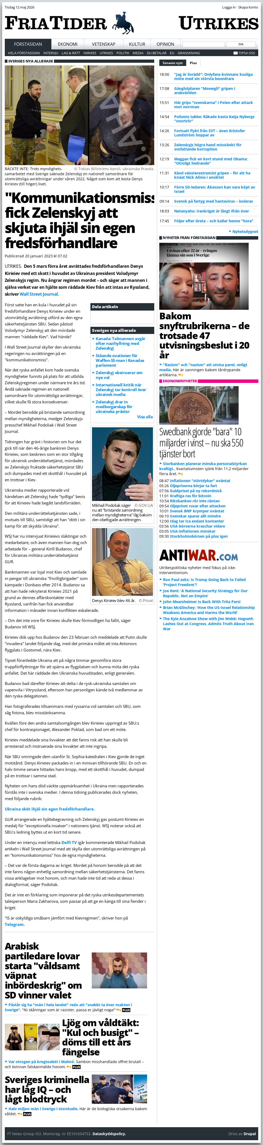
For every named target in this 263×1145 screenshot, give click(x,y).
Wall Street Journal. (39, 294)
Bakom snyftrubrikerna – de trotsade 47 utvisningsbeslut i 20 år (204, 335)
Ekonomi (67, 44)
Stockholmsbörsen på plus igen (199, 536)
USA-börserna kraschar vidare (197, 526)
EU (172, 53)
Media (138, 53)
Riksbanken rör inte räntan (195, 500)
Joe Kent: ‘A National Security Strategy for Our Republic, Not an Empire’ (205, 593)
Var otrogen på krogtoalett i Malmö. (42, 1061)
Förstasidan (28, 44)
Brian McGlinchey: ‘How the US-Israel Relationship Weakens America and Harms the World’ (209, 610)
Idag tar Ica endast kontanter (197, 521)
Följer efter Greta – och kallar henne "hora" (213, 220)
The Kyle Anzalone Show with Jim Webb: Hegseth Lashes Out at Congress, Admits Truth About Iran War (208, 623)
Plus (193, 63)
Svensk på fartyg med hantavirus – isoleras (213, 201)
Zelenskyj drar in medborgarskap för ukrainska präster (114, 406)
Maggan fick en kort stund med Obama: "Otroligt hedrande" (211, 161)
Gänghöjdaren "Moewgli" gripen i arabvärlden (204, 90)
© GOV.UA (144, 505)
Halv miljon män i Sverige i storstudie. (43, 1108)
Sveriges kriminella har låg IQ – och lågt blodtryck (47, 1089)
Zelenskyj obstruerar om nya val (119, 375)
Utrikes (106, 53)
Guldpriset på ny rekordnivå (196, 490)
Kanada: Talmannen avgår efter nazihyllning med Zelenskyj (120, 343)
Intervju (50, 53)
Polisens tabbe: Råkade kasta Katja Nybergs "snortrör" (214, 118)
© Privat (146, 600)
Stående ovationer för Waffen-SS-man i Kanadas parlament (120, 360)
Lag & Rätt (71, 53)
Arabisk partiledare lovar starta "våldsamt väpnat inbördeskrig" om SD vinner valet (43, 970)
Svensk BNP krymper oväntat (197, 510)
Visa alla (145, 416)
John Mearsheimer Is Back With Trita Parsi (201, 601)
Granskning (189, 53)
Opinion (165, 44)
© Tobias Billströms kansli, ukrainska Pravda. (114, 168)
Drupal (250, 1133)
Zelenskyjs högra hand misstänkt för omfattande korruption (207, 147)
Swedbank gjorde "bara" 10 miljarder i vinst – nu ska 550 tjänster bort (201, 442)
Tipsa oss (247, 53)
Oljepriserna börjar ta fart (193, 485)
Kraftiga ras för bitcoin (190, 495)
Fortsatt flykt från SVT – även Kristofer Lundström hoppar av (209, 132)
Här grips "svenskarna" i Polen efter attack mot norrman (213, 104)
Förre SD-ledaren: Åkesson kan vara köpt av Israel (214, 189)
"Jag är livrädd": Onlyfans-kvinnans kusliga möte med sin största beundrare (213, 76)
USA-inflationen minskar (192, 531)
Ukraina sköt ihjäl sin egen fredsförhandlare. (50, 809)
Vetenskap (103, 44)
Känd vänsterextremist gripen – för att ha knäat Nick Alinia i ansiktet (212, 175)
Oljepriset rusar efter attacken (198, 505)
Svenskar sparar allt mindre (195, 516)
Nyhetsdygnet (245, 231)
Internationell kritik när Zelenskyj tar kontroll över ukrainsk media (121, 389)
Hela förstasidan (24, 53)
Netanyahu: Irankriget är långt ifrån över (211, 211)
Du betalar (156, 53)
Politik (122, 53)
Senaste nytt (174, 62)
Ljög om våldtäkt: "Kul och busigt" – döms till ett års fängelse (100, 1037)
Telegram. (15, 924)
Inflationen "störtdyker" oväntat (200, 480)
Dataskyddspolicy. (109, 1133)
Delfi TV (69, 842)
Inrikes (90, 53)
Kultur (137, 44)
